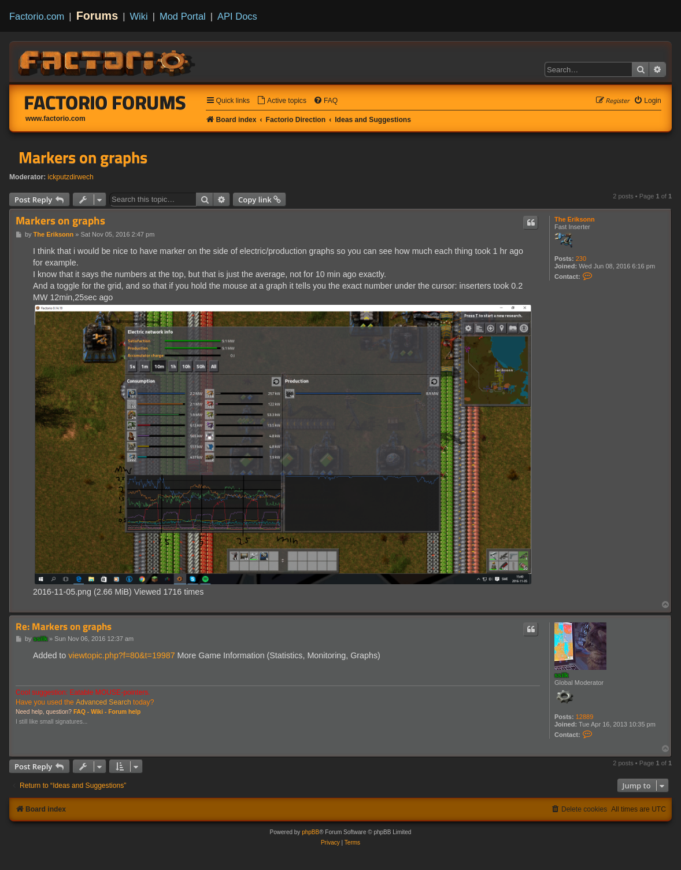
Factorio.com (36, 16)
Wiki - (98, 712)
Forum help (124, 712)
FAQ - (81, 712)
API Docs (237, 16)
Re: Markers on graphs (64, 627)
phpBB (310, 832)
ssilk (561, 675)
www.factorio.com (55, 119)
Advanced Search (103, 702)
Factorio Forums (105, 102)
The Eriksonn (574, 219)
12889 (585, 716)
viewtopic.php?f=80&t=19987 (121, 655)
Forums (97, 15)
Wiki (139, 16)
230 (581, 258)
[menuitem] (281, 101)
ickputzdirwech (71, 177)
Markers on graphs (82, 157)
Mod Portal (183, 16)
